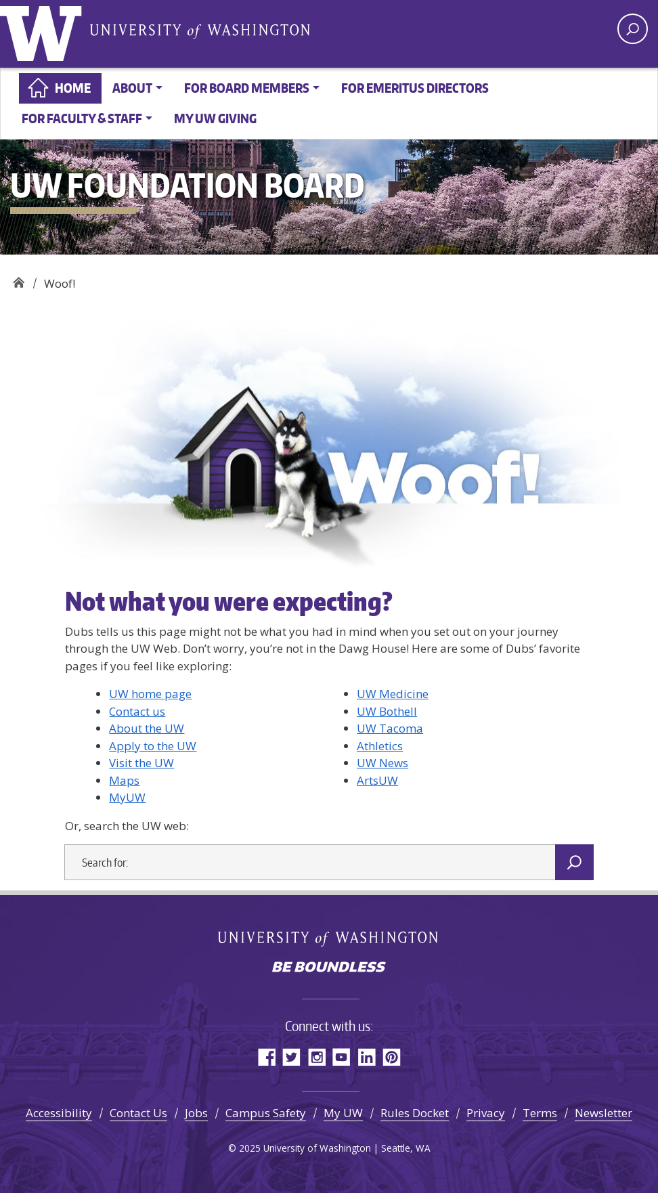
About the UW (146, 728)
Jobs (196, 1113)
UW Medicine (393, 693)
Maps (124, 780)
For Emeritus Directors (415, 87)
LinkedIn (366, 1056)
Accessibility (59, 1113)
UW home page (150, 693)
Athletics (380, 746)
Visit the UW (141, 763)
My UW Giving (215, 118)
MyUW (127, 797)
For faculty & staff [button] (82, 118)
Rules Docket (414, 1113)
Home (73, 87)
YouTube (341, 1056)
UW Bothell (387, 711)
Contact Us (138, 1113)
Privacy (485, 1113)
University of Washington (44, 30)
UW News (382, 763)
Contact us (137, 711)
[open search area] (632, 29)
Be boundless (329, 968)
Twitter (291, 1056)
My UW (343, 1113)
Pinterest (391, 1056)
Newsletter (603, 1113)
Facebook (266, 1056)
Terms (540, 1113)
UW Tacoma (390, 728)
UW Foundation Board (18, 278)
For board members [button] (246, 87)
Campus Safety (265, 1113)
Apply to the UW (152, 746)
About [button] (132, 87)
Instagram (316, 1056)
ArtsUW (377, 780)
